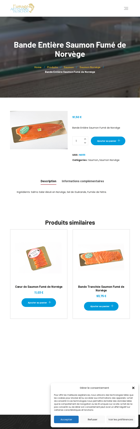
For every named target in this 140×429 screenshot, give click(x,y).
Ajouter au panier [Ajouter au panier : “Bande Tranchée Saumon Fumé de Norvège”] (100, 306)
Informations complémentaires (83, 181)
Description (48, 181)
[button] (133, 388)
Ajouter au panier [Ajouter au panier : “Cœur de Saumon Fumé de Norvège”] (37, 302)
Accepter (66, 419)
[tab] (48, 181)
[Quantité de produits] (80, 141)
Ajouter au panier (106, 140)
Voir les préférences (120, 419)
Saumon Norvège (109, 160)
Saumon (93, 160)
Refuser (92, 419)
